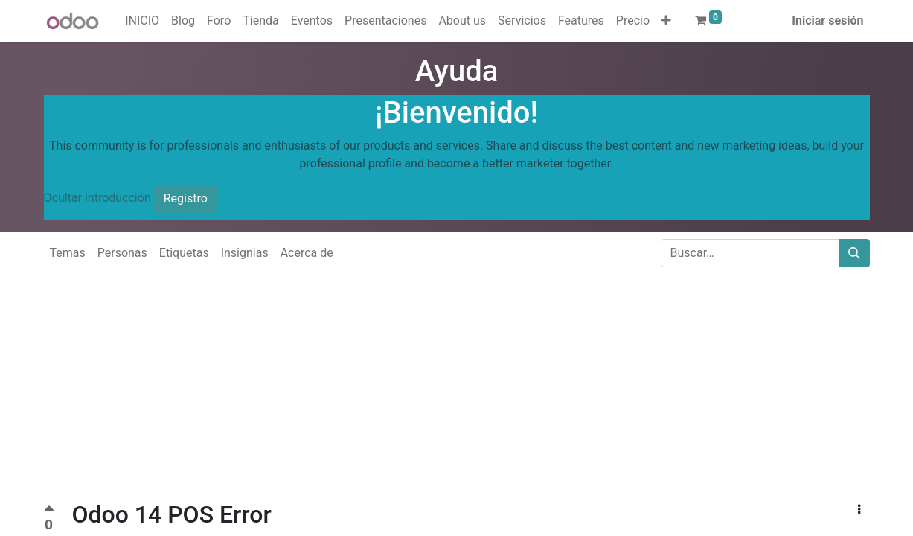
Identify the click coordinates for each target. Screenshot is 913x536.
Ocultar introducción (97, 198)
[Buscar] (854, 253)
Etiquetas (184, 253)
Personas (122, 253)
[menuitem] (142, 21)
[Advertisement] (446, 396)
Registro (186, 198)
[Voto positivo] (49, 510)
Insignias (245, 253)
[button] (666, 21)
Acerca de (307, 253)
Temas (68, 253)
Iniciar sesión (827, 20)
